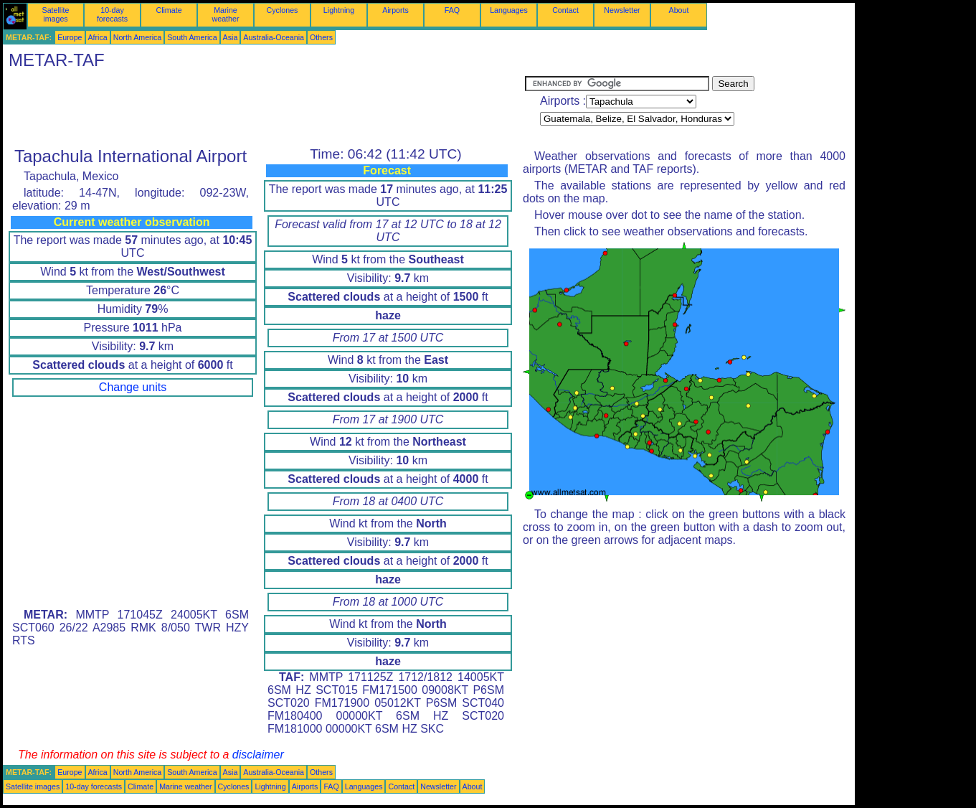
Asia (230, 37)
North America (137, 37)
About (679, 10)
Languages (509, 10)
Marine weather (226, 14)
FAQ (452, 10)
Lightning (338, 10)
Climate (168, 10)
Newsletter (622, 10)
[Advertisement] (264, 108)
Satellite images (56, 14)
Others (321, 37)
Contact (565, 10)
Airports (395, 10)
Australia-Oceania (273, 37)
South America (192, 37)
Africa (98, 37)
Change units (132, 387)
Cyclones (282, 10)
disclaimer (258, 754)
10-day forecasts (112, 14)
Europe (69, 37)
